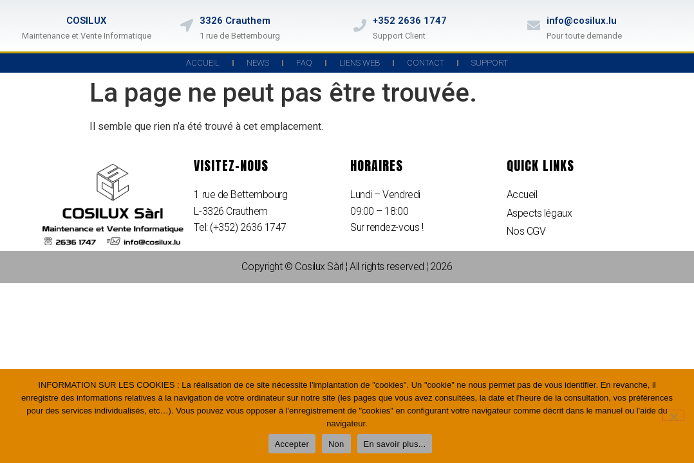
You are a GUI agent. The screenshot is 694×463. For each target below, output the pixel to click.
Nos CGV (526, 231)
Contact (425, 63)
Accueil (203, 63)
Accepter (292, 444)
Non (336, 444)
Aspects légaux (539, 213)
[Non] (673, 415)
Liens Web (359, 63)
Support (489, 63)
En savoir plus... (395, 444)
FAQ (304, 63)
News (258, 63)
